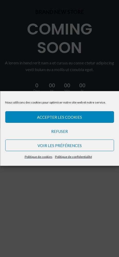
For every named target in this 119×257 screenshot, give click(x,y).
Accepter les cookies (59, 117)
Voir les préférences (60, 145)
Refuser (59, 131)
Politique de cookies (38, 157)
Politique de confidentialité (73, 157)
